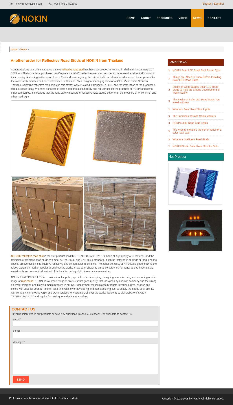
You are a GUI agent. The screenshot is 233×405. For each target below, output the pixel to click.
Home (131, 18)
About (146, 18)
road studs (27, 281)
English (207, 3)
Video (183, 18)
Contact (214, 18)
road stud (41, 398)
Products (165, 18)
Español (219, 3)
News (197, 18)
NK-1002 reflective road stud (27, 256)
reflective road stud (73, 69)
